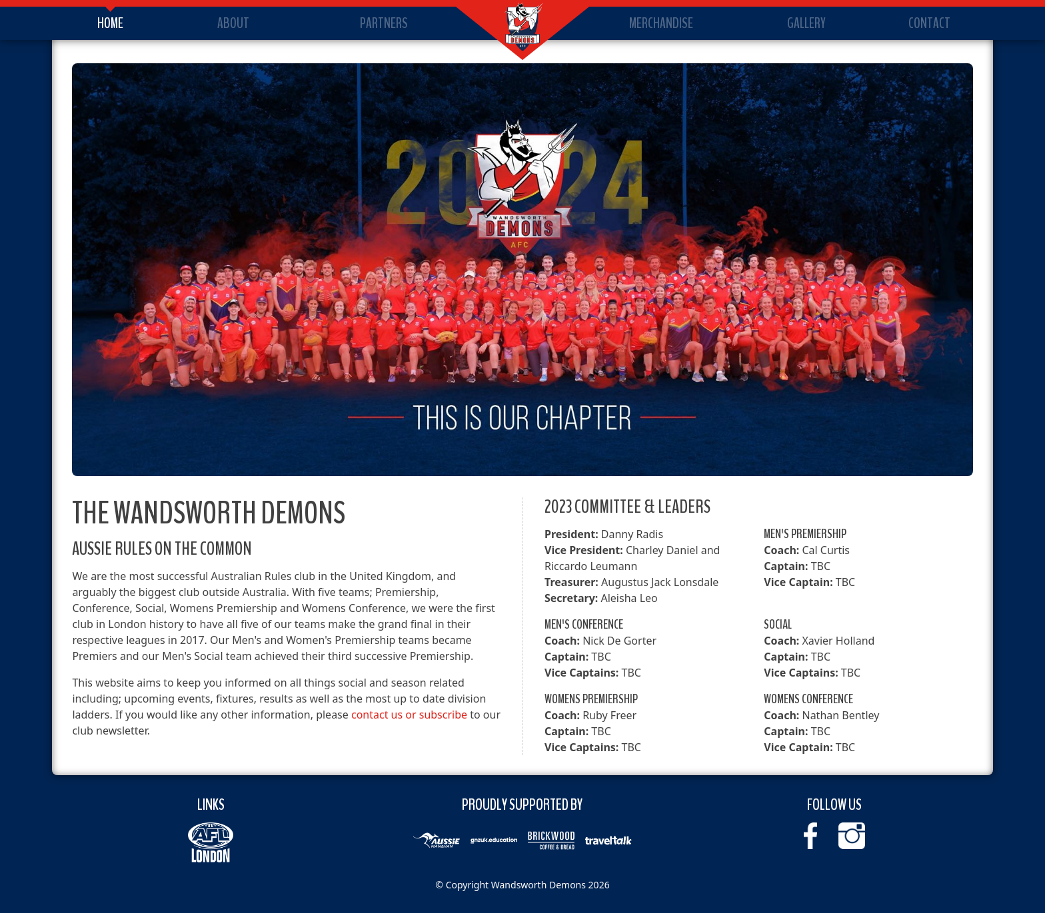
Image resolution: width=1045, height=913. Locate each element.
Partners (384, 23)
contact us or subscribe (409, 714)
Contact (929, 23)
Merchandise (661, 23)
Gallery (806, 23)
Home (110, 23)
